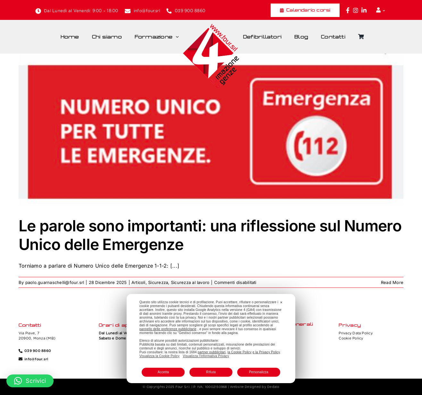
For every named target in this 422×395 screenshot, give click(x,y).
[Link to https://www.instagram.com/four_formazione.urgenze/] (355, 10)
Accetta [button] (163, 372)
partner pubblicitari (211, 352)
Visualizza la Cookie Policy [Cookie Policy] (159, 356)
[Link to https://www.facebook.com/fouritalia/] (348, 10)
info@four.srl (147, 10)
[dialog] (211, 338)
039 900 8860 (190, 10)
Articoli (138, 282)
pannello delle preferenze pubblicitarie (168, 329)
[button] (30, 380)
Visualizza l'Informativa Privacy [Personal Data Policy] (206, 356)
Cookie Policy (351, 338)
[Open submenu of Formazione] (179, 37)
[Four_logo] (211, 26)
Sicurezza (158, 282)
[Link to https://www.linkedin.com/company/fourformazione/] (364, 10)
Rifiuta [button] (211, 372)
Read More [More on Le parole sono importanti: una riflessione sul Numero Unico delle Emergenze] (392, 282)
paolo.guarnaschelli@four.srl (54, 282)
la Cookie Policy (240, 352)
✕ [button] (281, 302)
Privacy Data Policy (356, 333)
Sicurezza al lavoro (190, 282)
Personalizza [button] (258, 372)
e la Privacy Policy (266, 352)
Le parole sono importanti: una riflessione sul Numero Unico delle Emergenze (210, 235)
